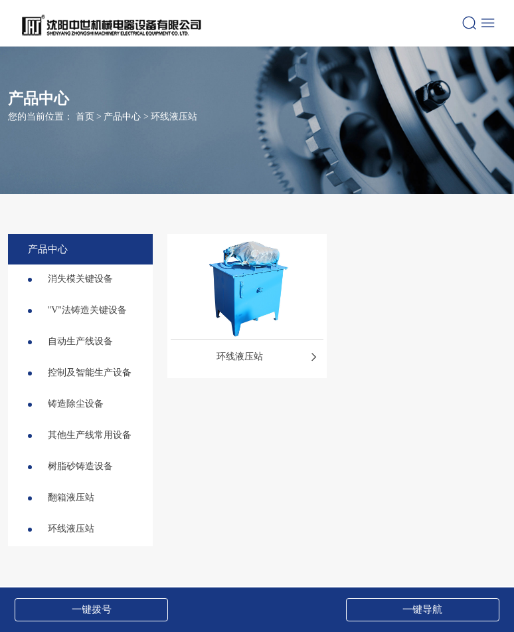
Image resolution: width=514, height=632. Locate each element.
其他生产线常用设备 (79, 435)
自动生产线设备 (70, 341)
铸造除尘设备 (66, 404)
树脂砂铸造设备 (70, 466)
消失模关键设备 (70, 279)
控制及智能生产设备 (79, 372)
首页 (85, 116)
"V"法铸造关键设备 (77, 310)
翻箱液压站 (61, 497)
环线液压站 (174, 116)
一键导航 (422, 609)
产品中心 (122, 116)
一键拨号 (92, 609)
